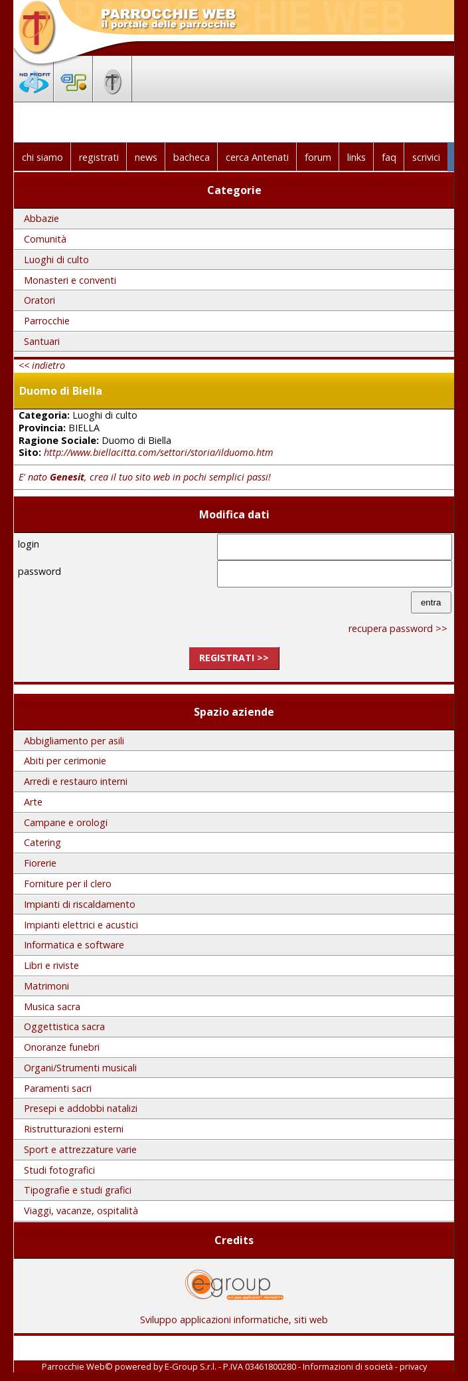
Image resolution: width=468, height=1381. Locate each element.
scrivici (426, 157)
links (356, 157)
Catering (42, 842)
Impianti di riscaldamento (79, 904)
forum (318, 157)
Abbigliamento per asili (74, 740)
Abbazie (41, 218)
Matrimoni (46, 986)
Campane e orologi (66, 822)
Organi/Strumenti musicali (80, 1067)
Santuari (42, 341)
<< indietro (42, 365)
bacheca (191, 157)
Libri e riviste (51, 965)
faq (389, 157)
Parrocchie (47, 320)
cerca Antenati (257, 157)
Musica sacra (52, 1006)
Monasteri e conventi (70, 280)
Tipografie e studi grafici (77, 1190)
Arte (33, 802)
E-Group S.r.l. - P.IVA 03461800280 (230, 1366)
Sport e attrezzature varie (80, 1149)
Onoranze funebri (62, 1047)
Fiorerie (40, 863)
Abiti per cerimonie (65, 760)
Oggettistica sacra (64, 1026)
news (146, 157)
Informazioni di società (348, 1366)
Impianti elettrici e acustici (81, 924)
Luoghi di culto (56, 259)
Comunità (45, 239)
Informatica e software (74, 944)
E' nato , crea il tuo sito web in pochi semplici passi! (145, 477)
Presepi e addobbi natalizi (80, 1108)
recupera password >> (398, 628)
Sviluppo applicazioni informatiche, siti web (234, 1315)
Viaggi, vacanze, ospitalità (81, 1210)
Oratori (39, 300)
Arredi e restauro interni (75, 781)
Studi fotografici (59, 1170)
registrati (99, 157)
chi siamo (42, 157)
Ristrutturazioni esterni (73, 1128)
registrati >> (234, 657)
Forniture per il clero (68, 883)
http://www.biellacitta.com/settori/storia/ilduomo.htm (158, 452)
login (28, 544)
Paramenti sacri (58, 1088)
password (39, 571)
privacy (413, 1366)
